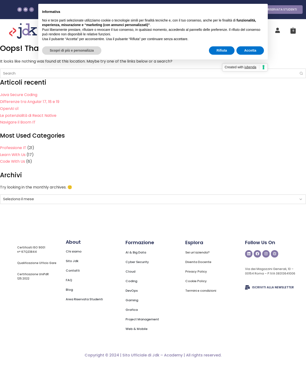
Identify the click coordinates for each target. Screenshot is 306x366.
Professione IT (13, 148)
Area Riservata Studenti (84, 299)
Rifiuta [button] (222, 50)
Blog (69, 289)
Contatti (73, 270)
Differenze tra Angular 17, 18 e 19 (29, 101)
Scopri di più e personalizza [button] (72, 50)
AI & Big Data (136, 252)
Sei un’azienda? (197, 252)
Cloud (130, 271)
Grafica (132, 309)
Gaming (132, 300)
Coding (131, 281)
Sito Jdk (72, 261)
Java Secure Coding (18, 94)
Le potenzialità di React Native (28, 115)
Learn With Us (13, 154)
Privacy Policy (196, 271)
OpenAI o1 (9, 108)
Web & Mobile (137, 329)
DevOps (132, 290)
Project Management (142, 319)
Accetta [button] (250, 50)
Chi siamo (74, 251)
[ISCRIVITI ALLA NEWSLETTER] (247, 287)
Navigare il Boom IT (18, 122)
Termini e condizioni (200, 290)
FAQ (69, 280)
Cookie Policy (196, 281)
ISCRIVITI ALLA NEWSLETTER (273, 287)
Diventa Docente (198, 262)
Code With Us (12, 161)
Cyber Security (137, 262)
